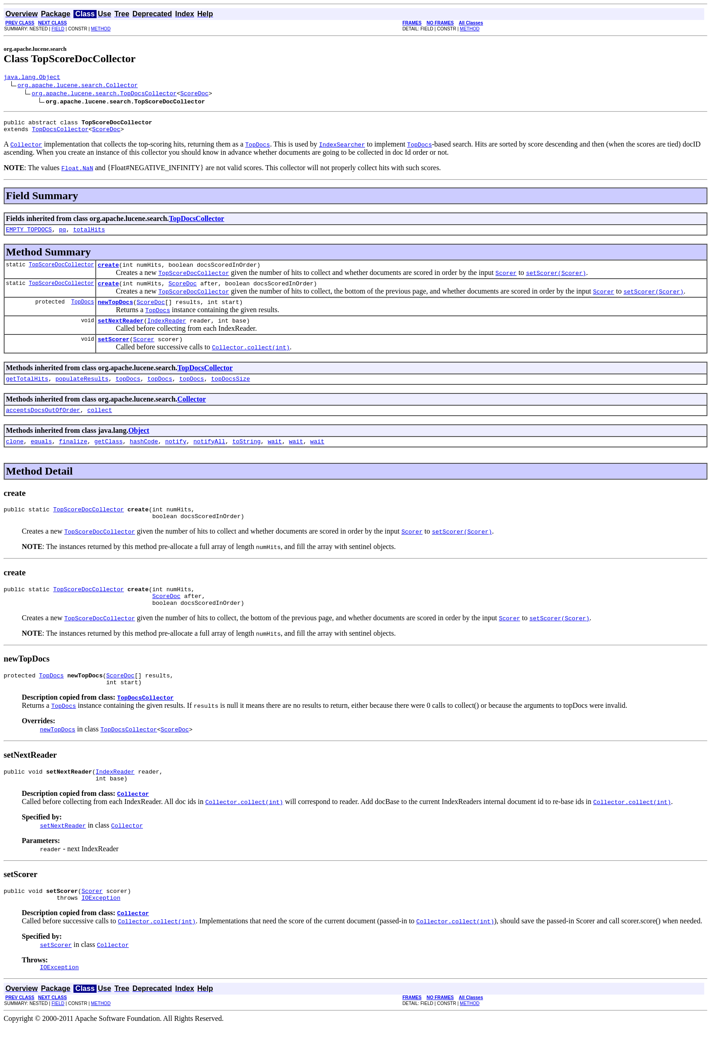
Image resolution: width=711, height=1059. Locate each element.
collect (99, 425)
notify (175, 457)
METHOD (101, 28)
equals (41, 457)
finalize (73, 457)
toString (246, 457)
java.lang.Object (32, 78)
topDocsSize (230, 392)
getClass (108, 457)
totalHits (89, 234)
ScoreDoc (194, 94)
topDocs (128, 392)
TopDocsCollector (60, 133)
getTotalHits (27, 392)
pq (62, 234)
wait (275, 457)
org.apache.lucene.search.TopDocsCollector (104, 94)
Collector (191, 413)
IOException (101, 929)
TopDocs (82, 311)
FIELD (58, 28)
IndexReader (166, 331)
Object (138, 445)
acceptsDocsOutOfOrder (43, 425)
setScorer (113, 351)
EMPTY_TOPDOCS (29, 234)
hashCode (144, 457)
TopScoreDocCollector (61, 271)
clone (15, 457)
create (108, 271)
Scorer (143, 351)
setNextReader (120, 331)
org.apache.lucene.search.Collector (78, 86)
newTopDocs (115, 311)
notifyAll (209, 457)
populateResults (81, 392)
